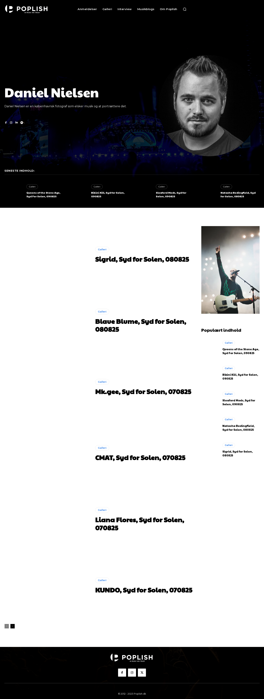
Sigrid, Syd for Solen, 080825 (142, 259)
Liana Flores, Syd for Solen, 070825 (139, 523)
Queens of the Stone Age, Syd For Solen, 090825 (43, 194)
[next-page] (12, 626)
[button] (184, 9)
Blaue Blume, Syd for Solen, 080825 (140, 325)
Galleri (32, 186)
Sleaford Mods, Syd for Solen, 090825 (171, 194)
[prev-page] (6, 626)
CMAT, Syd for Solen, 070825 (140, 457)
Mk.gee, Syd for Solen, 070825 (143, 391)
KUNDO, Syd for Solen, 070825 (143, 589)
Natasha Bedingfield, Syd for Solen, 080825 (238, 194)
